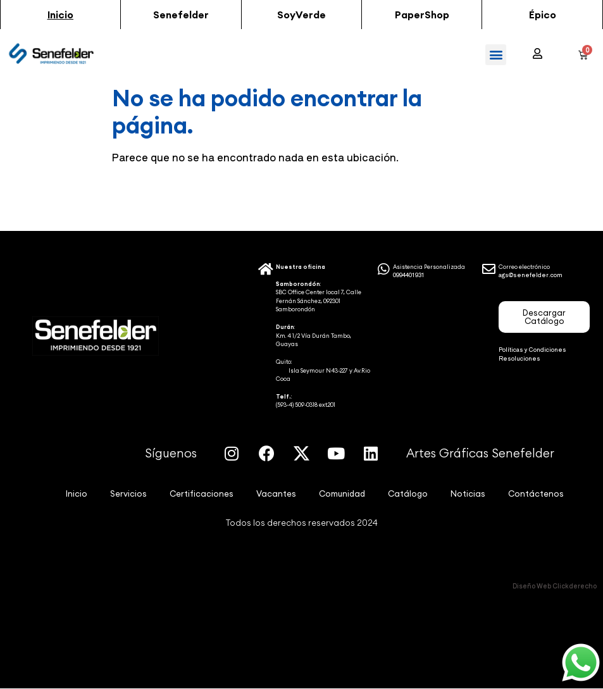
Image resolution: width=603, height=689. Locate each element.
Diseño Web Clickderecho (555, 585)
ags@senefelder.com (531, 275)
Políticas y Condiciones (532, 349)
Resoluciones (519, 358)
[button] (60, 14)
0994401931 (409, 275)
